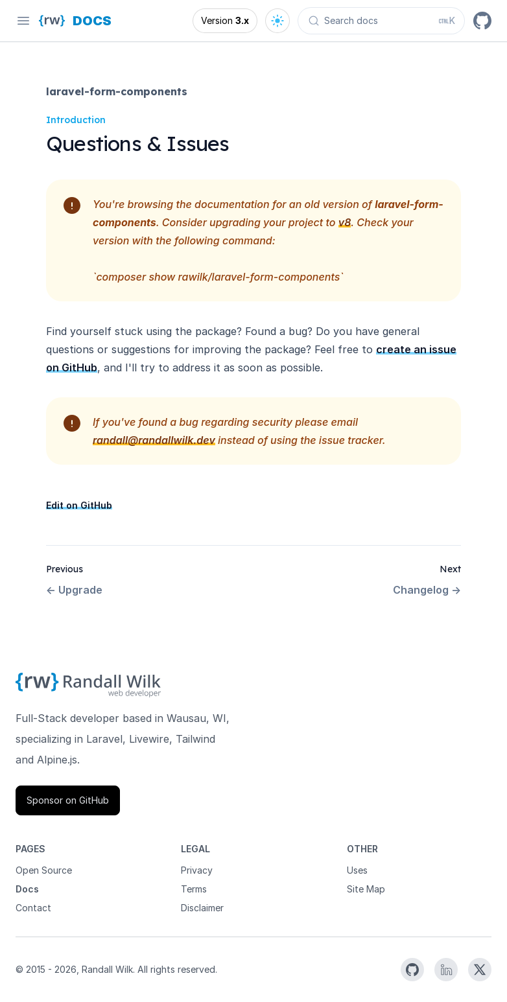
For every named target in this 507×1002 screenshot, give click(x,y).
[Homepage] (52, 21)
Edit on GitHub (79, 505)
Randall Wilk (107, 969)
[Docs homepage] (92, 20)
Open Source (44, 870)
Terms (194, 888)
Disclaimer (202, 907)
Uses (357, 870)
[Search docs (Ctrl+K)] (381, 21)
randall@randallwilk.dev (154, 440)
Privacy (197, 870)
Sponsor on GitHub (68, 800)
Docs (27, 888)
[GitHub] (482, 21)
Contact (33, 907)
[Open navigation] (23, 21)
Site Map (366, 888)
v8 (344, 222)
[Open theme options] (277, 20)
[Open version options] (225, 20)
